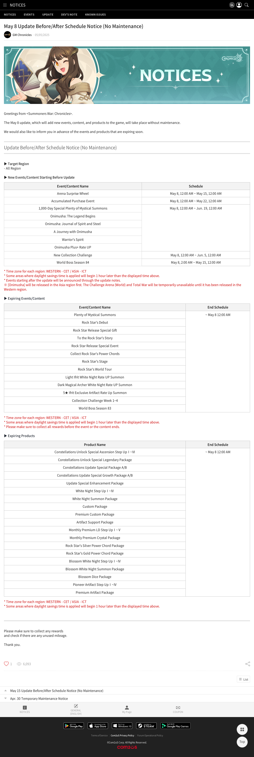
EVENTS (29, 14)
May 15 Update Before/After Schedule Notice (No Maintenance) (56, 690)
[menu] (5, 5)
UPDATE (47, 14)
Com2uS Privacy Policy (122, 735)
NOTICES (17, 5)
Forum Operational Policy (150, 735)
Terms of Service (99, 735)
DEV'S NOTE (69, 14)
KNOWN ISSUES (95, 14)
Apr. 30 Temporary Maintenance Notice (39, 698)
